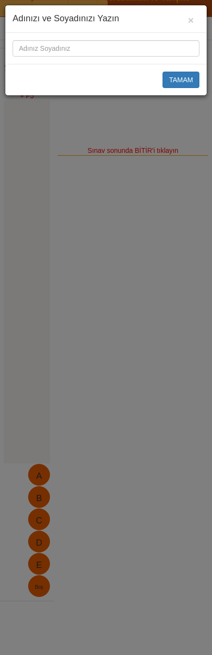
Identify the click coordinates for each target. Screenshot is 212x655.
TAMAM (181, 80)
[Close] (190, 20)
